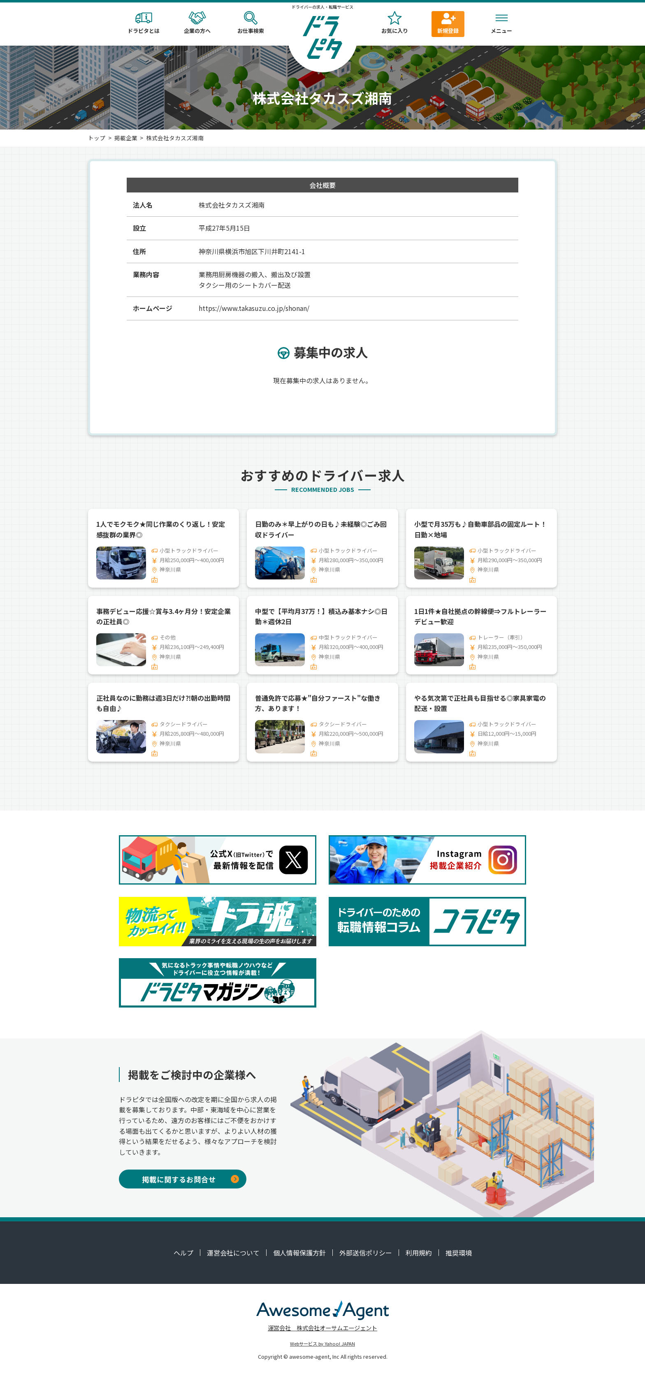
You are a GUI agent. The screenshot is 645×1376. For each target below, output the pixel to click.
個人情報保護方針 (299, 1253)
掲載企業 (125, 138)
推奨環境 (458, 1253)
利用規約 (419, 1253)
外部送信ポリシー (365, 1253)
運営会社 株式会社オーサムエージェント (322, 1327)
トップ (96, 138)
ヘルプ (183, 1253)
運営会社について (233, 1253)
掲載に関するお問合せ (190, 1179)
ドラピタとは (143, 23)
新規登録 (448, 23)
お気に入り (394, 23)
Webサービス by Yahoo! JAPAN (322, 1343)
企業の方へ (197, 23)
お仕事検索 (250, 23)
